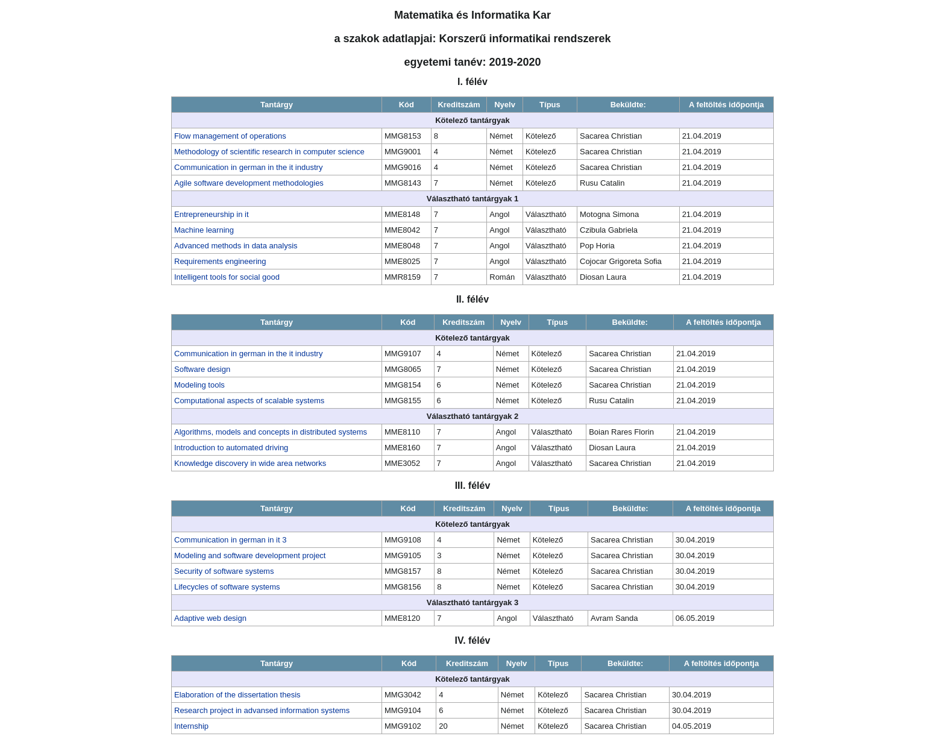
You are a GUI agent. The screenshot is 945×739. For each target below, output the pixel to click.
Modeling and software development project (249, 555)
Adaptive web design (210, 618)
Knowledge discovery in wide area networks (250, 463)
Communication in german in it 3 (230, 539)
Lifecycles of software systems (227, 586)
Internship (191, 726)
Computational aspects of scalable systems (249, 400)
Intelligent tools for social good (227, 276)
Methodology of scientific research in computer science (269, 151)
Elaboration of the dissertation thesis (237, 694)
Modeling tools (199, 384)
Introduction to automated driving (231, 447)
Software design (202, 369)
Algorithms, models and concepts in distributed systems (270, 431)
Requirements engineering (220, 261)
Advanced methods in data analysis (236, 245)
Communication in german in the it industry (248, 167)
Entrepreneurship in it (211, 214)
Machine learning (204, 229)
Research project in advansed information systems (262, 710)
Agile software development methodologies (249, 182)
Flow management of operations (230, 135)
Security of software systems (224, 571)
